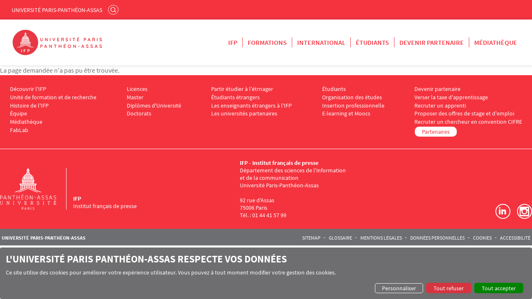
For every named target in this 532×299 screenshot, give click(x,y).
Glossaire (340, 238)
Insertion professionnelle (353, 105)
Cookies (482, 238)
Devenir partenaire (431, 42)
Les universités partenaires (244, 113)
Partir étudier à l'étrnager (242, 89)
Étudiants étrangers (235, 97)
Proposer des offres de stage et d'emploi (464, 113)
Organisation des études (352, 97)
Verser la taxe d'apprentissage (451, 97)
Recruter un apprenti (440, 105)
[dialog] (266, 273)
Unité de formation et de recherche (53, 97)
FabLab (19, 130)
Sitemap (311, 238)
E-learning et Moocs (346, 113)
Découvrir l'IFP (28, 89)
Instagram (524, 211)
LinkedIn (502, 211)
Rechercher (114, 9)
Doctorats (139, 113)
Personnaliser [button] (399, 288)
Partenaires (436, 131)
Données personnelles (437, 238)
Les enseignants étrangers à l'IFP (251, 105)
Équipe (18, 113)
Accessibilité (515, 238)
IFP (232, 42)
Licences (137, 89)
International (321, 42)
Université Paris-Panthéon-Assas (57, 10)
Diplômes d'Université (154, 105)
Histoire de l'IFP (29, 105)
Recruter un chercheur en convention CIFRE (468, 121)
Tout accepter (499, 288)
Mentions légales (381, 238)
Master (135, 97)
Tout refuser (448, 288)
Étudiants (372, 42)
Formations (267, 42)
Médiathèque (495, 42)
